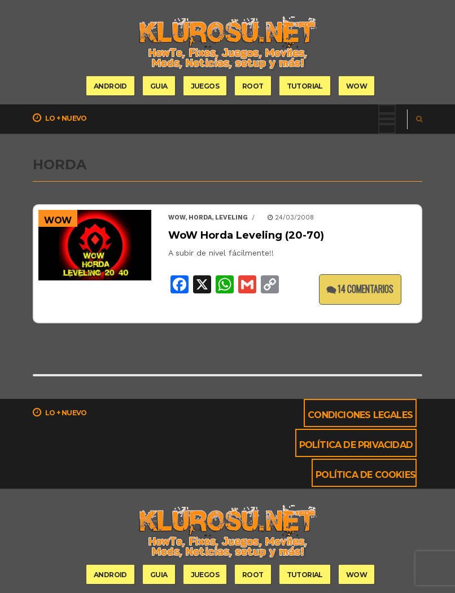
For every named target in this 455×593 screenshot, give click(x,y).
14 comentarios (360, 289)
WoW (58, 220)
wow (356, 86)
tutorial (305, 86)
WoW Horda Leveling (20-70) (246, 235)
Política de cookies (365, 474)
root (253, 86)
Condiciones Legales (360, 415)
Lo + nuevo (60, 118)
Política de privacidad (356, 445)
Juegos (205, 86)
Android (110, 86)
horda (200, 217)
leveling (231, 217)
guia (159, 86)
